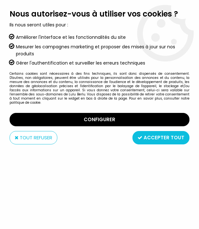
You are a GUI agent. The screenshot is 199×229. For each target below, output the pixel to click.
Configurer (99, 119)
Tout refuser (33, 137)
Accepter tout (161, 137)
